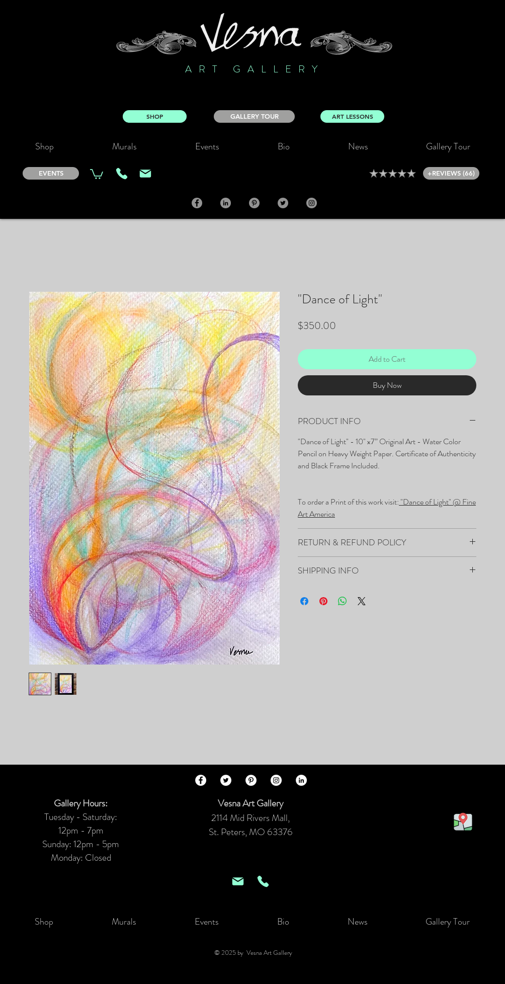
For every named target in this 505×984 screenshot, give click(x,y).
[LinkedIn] (225, 203)
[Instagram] (311, 203)
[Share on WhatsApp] (342, 601)
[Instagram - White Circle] (276, 780)
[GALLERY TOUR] (254, 116)
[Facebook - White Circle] (200, 780)
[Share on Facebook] (304, 601)
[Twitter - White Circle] (225, 780)
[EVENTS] (51, 173)
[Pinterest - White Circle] (251, 780)
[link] (96, 173)
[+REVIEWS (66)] (451, 173)
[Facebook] (197, 203)
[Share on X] (362, 601)
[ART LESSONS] (352, 116)
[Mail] (145, 173)
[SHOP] (155, 116)
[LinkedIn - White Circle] (301, 780)
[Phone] (121, 173)
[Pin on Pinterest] (323, 601)
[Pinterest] (254, 203)
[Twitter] (283, 203)
